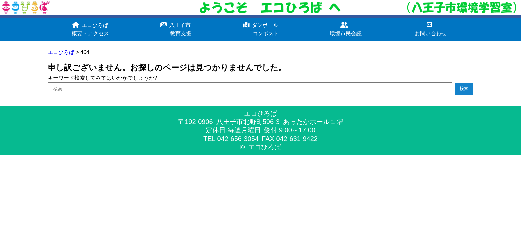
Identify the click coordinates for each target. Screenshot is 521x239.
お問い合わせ (431, 29)
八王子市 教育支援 (175, 29)
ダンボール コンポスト (260, 29)
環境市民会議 (346, 29)
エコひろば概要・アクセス (90, 29)
